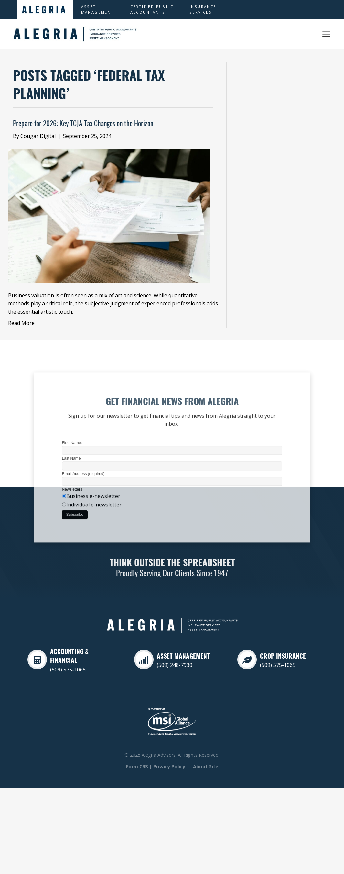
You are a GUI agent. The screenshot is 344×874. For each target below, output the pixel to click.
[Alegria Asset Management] (326, 33)
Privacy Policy (169, 767)
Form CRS (137, 767)
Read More (21, 323)
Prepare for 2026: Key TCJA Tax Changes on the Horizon (83, 124)
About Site (205, 767)
